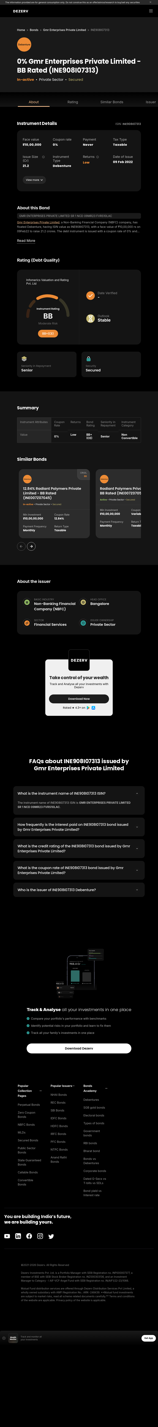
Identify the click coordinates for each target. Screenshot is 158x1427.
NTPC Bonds (59, 1149)
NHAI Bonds (59, 1094)
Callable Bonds (28, 1172)
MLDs (22, 1132)
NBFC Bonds (26, 1124)
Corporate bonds (94, 1170)
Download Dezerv (79, 1048)
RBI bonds (90, 1142)
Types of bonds (93, 1122)
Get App (148, 1337)
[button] (30, 1090)
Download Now (79, 699)
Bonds (34, 30)
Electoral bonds (93, 1115)
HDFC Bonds (59, 1125)
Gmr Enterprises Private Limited (64, 30)
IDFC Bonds (58, 1117)
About (34, 102)
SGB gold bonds (94, 1107)
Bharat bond (91, 1150)
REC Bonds (58, 1102)
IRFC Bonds (58, 1133)
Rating (72, 102)
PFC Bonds (58, 1141)
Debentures (91, 1099)
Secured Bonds (28, 1140)
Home (21, 30)
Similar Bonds (111, 102)
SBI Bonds (57, 1110)
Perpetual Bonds (29, 1104)
